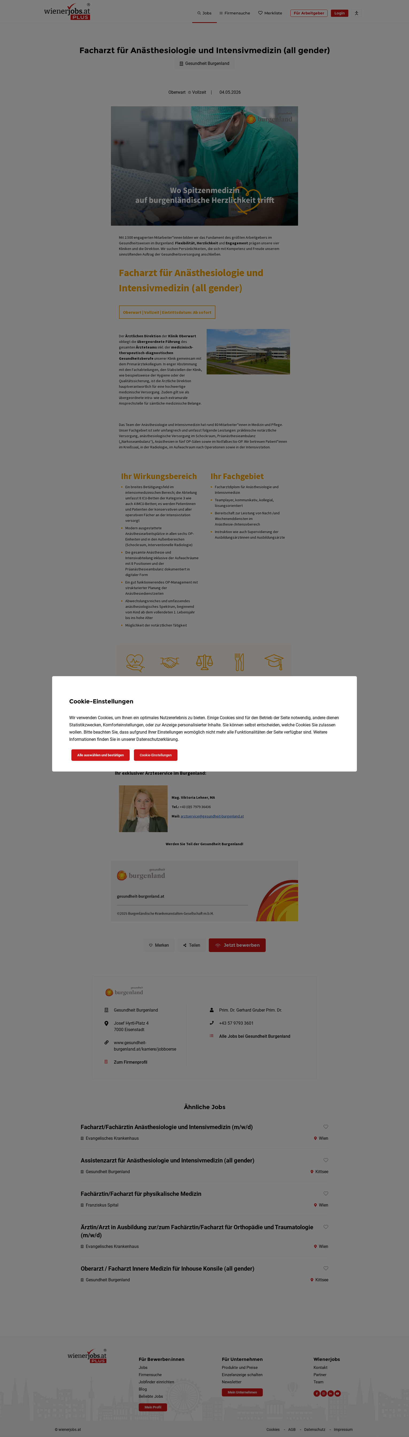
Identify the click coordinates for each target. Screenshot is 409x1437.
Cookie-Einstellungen (156, 755)
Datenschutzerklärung (157, 739)
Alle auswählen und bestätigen (100, 755)
